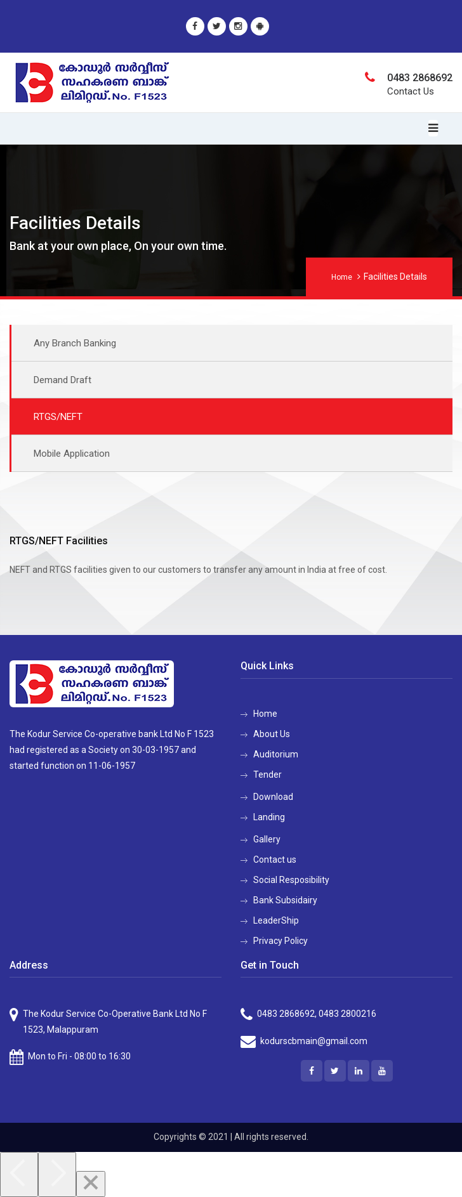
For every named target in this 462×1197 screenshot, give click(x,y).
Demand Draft (62, 380)
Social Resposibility (291, 880)
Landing (269, 817)
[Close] (90, 1184)
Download (273, 797)
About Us (271, 734)
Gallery (266, 839)
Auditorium (275, 754)
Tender (267, 774)
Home (341, 277)
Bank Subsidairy (285, 900)
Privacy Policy (280, 941)
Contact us (274, 859)
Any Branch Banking (75, 343)
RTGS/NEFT (58, 416)
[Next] (57, 1174)
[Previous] (19, 1174)
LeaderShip (276, 920)
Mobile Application (72, 453)
